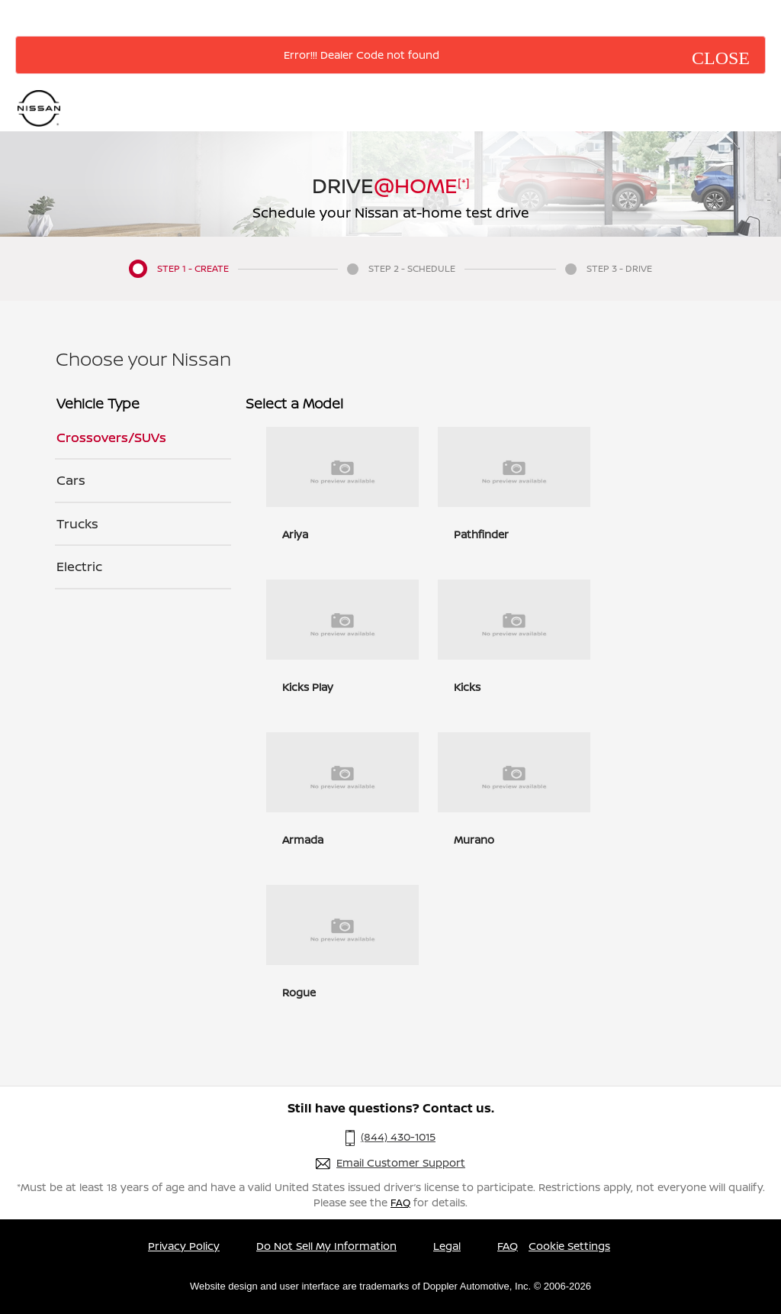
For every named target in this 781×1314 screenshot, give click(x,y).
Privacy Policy (184, 1245)
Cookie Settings (569, 1245)
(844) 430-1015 (398, 1136)
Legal (447, 1245)
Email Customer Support (400, 1162)
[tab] (143, 438)
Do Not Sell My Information (326, 1245)
